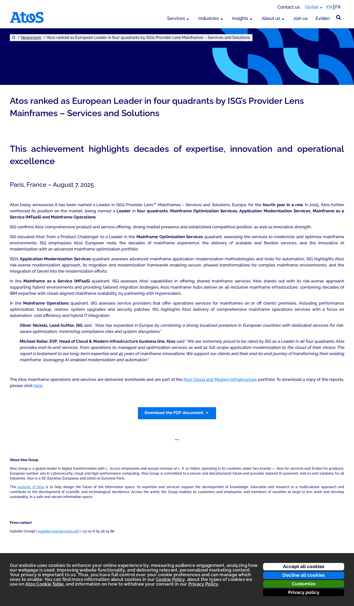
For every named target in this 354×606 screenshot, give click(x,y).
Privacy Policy (203, 584)
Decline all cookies (303, 575)
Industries (208, 18)
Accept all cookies (303, 566)
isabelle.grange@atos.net (58, 531)
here (38, 385)
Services (176, 18)
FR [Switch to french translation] (338, 7)
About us (271, 18)
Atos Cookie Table (44, 584)
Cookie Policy (170, 579)
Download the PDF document (174, 412)
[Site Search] (338, 17)
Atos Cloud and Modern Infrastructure (220, 379)
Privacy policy (303, 592)
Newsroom (31, 37)
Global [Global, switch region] (311, 7)
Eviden (323, 18)
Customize (303, 583)
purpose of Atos (30, 487)
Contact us (289, 7)
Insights (240, 18)
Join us (300, 18)
